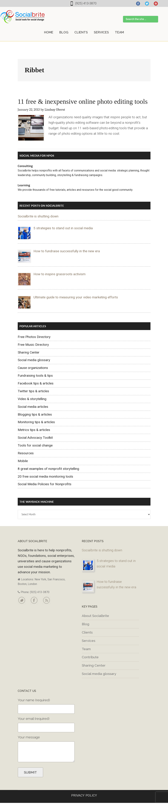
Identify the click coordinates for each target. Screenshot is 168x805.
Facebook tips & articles (35, 383)
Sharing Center (28, 352)
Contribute (90, 657)
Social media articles (33, 407)
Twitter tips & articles (33, 391)
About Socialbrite (95, 616)
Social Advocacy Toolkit (35, 438)
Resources (26, 453)
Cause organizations (33, 368)
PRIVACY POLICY (84, 795)
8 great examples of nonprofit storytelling (48, 469)
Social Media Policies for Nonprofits (44, 484)
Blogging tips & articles (35, 414)
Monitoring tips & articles (36, 422)
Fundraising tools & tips (35, 376)
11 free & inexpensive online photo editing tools (83, 101)
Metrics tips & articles (34, 430)
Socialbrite (22, 17)
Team (86, 649)
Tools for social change (35, 445)
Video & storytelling (32, 399)
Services (88, 641)
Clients (87, 632)
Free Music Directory (33, 345)
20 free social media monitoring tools (45, 476)
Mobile (23, 461)
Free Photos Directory (34, 337)
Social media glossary (34, 360)
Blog (85, 624)
